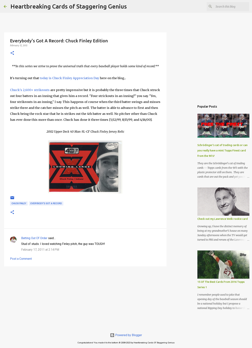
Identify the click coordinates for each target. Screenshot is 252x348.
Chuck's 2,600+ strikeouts (30, 90)
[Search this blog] (229, 6)
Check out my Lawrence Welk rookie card (222, 218)
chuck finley (19, 203)
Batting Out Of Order (34, 238)
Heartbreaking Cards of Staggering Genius (68, 6)
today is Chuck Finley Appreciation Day (69, 78)
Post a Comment (21, 258)
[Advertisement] (85, 298)
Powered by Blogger (126, 335)
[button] (12, 53)
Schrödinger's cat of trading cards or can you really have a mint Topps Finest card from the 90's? (222, 150)
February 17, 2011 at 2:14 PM (40, 249)
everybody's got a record (46, 203)
